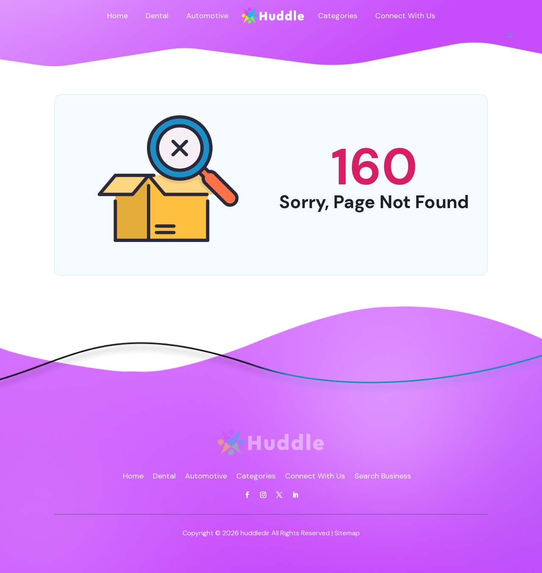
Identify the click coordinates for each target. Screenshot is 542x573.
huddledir (255, 532)
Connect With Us (405, 16)
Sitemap (347, 532)
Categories (337, 16)
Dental (157, 16)
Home (117, 16)
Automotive (207, 16)
